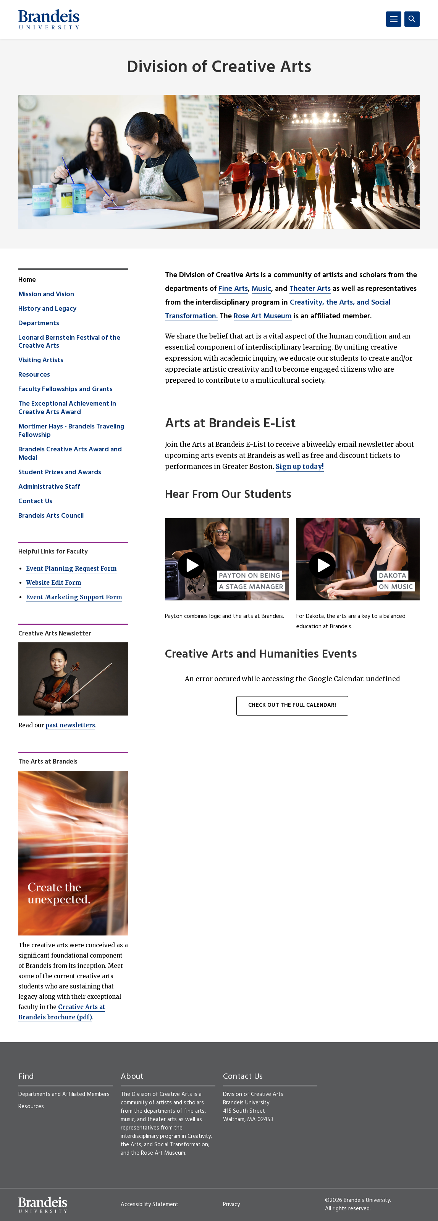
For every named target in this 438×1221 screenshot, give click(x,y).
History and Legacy (47, 309)
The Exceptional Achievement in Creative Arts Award (67, 408)
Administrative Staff (49, 487)
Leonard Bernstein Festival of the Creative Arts (69, 342)
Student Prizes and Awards (59, 473)
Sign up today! (300, 466)
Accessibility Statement (149, 1204)
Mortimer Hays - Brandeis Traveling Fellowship (71, 431)
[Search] (412, 19)
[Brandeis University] (48, 19)
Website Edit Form (53, 582)
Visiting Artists (40, 360)
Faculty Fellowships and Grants (65, 389)
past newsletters (70, 725)
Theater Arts (310, 289)
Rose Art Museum (263, 316)
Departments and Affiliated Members (64, 1094)
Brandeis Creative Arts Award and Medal (70, 454)
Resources (34, 375)
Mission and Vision (46, 294)
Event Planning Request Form (71, 568)
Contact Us (35, 501)
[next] (410, 161)
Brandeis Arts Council (51, 516)
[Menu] (393, 19)
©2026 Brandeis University (357, 1200)
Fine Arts (233, 289)
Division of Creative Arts (219, 68)
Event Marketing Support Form (74, 597)
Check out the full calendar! (292, 705)
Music (261, 289)
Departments (38, 323)
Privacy (231, 1204)
